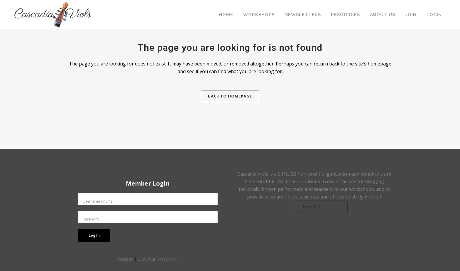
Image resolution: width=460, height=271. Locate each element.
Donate (312, 207)
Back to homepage (230, 96)
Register (126, 259)
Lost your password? (157, 259)
